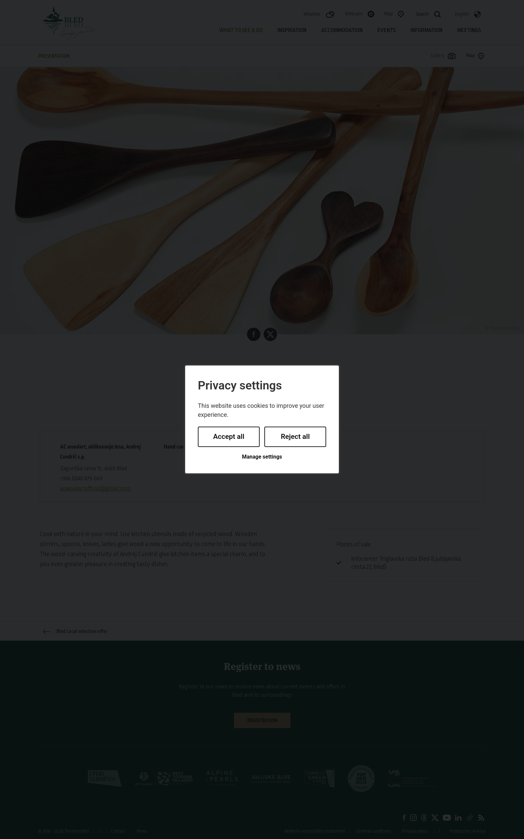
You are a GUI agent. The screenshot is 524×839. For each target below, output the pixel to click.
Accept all (229, 437)
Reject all (295, 437)
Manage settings (262, 457)
